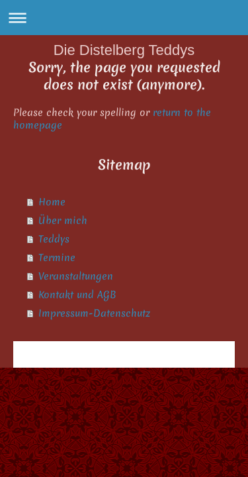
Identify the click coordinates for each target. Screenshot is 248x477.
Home (51, 202)
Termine (56, 257)
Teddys (53, 239)
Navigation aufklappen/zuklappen (124, 17)
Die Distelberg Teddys (124, 50)
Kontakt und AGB (77, 294)
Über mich (62, 220)
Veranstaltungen (75, 276)
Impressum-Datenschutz (94, 313)
